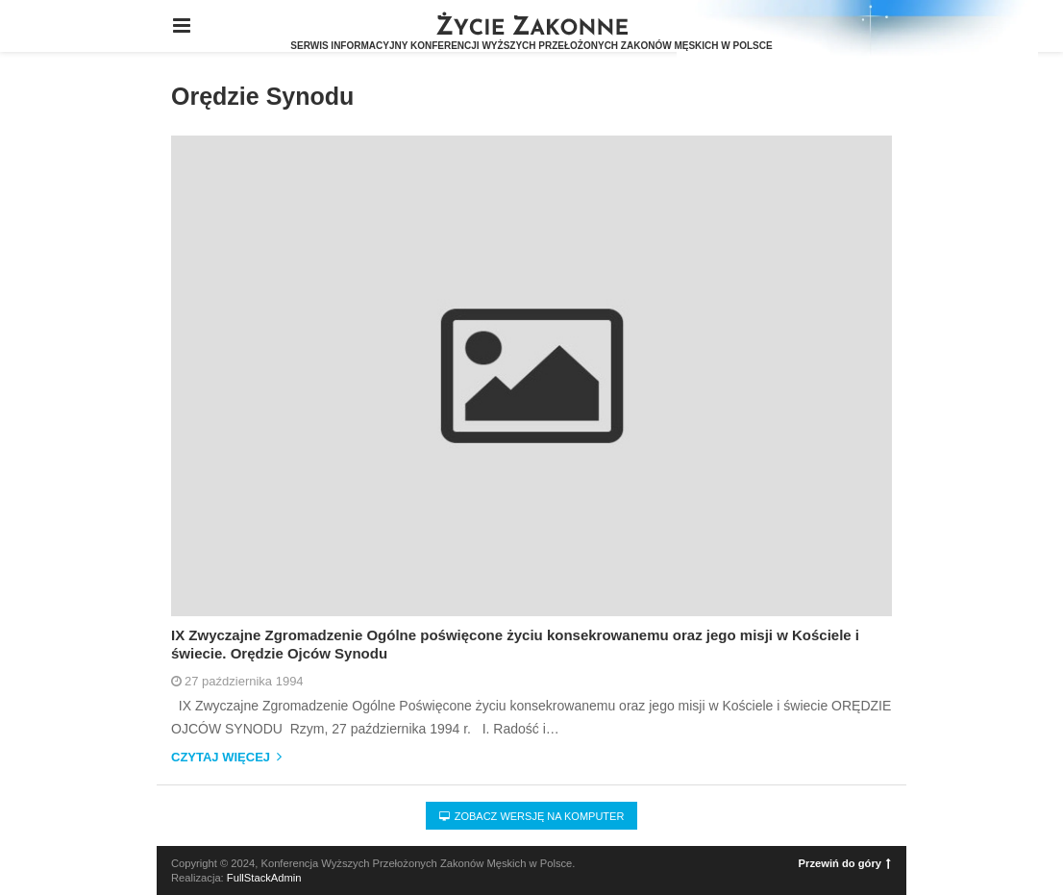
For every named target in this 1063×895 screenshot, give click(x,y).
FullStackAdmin (264, 877)
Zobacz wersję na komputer (532, 816)
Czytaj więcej (226, 757)
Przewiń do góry (845, 863)
